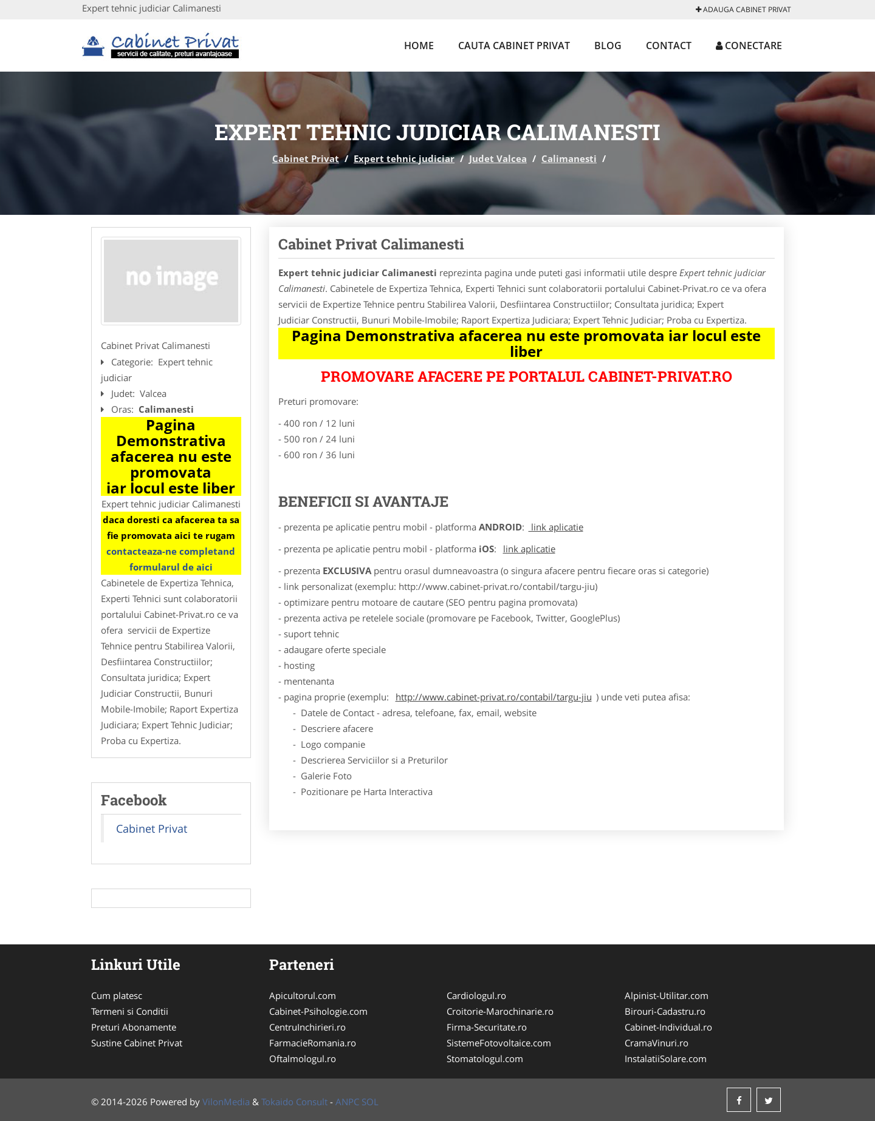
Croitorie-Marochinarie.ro (500, 1011)
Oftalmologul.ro (302, 1058)
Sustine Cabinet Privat (136, 1043)
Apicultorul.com (302, 995)
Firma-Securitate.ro (487, 1027)
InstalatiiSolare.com (666, 1058)
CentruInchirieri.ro (307, 1027)
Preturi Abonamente (133, 1027)
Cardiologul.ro (476, 995)
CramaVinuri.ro (656, 1043)
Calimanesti (569, 158)
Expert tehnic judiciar (404, 158)
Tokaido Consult (294, 1102)
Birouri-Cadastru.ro (665, 1011)
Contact (668, 45)
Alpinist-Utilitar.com (667, 995)
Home (419, 45)
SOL (370, 1102)
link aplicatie (556, 527)
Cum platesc (116, 995)
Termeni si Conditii (129, 1011)
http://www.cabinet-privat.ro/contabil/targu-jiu (494, 697)
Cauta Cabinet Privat (514, 45)
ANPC (347, 1102)
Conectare (749, 45)
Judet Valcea (498, 158)
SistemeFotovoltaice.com (499, 1043)
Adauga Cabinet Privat (743, 9)
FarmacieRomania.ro (312, 1043)
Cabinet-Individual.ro (668, 1027)
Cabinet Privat (305, 158)
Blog (608, 45)
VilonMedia (226, 1102)
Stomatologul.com (485, 1058)
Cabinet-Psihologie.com (318, 1011)
